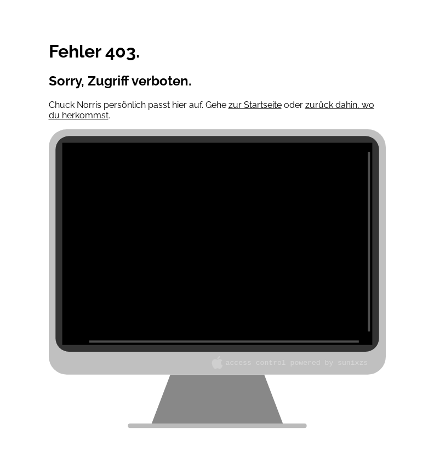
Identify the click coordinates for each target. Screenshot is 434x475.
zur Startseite (255, 105)
